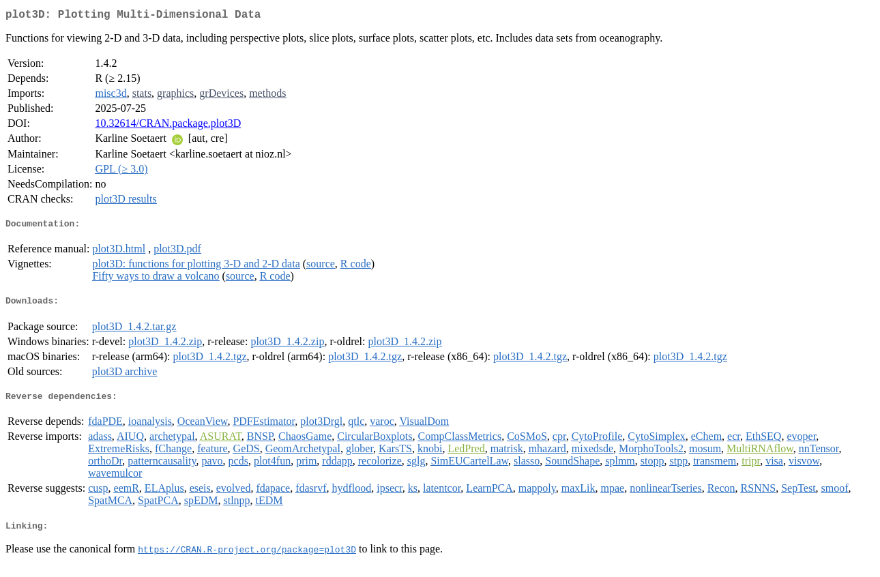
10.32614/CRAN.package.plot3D (168, 126)
